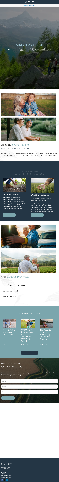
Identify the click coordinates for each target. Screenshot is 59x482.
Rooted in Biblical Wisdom (14, 285)
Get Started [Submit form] (8, 398)
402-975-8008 (8, 463)
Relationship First (10, 291)
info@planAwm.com (6, 477)
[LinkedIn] (7, 480)
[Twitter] (5, 480)
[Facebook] (2, 480)
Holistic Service (9, 296)
